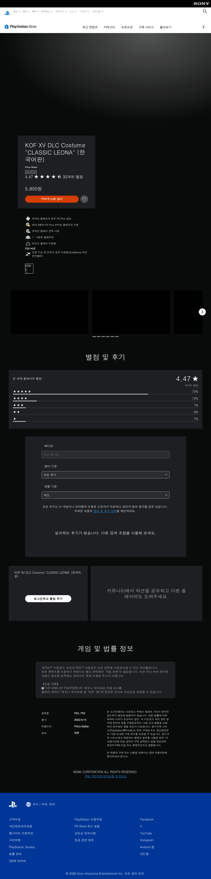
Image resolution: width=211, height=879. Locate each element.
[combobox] (105, 450)
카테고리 (87, 23)
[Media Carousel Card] (49, 308)
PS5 (25, 11)
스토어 (83, 11)
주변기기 (59, 11)
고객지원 (96, 11)
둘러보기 (144, 23)
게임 (15, 11)
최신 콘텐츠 (68, 23)
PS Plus (45, 11)
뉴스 (72, 11)
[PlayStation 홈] (7, 11)
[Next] (202, 308)
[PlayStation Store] (21, 22)
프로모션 (105, 23)
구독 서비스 (124, 23)
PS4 (34, 11)
